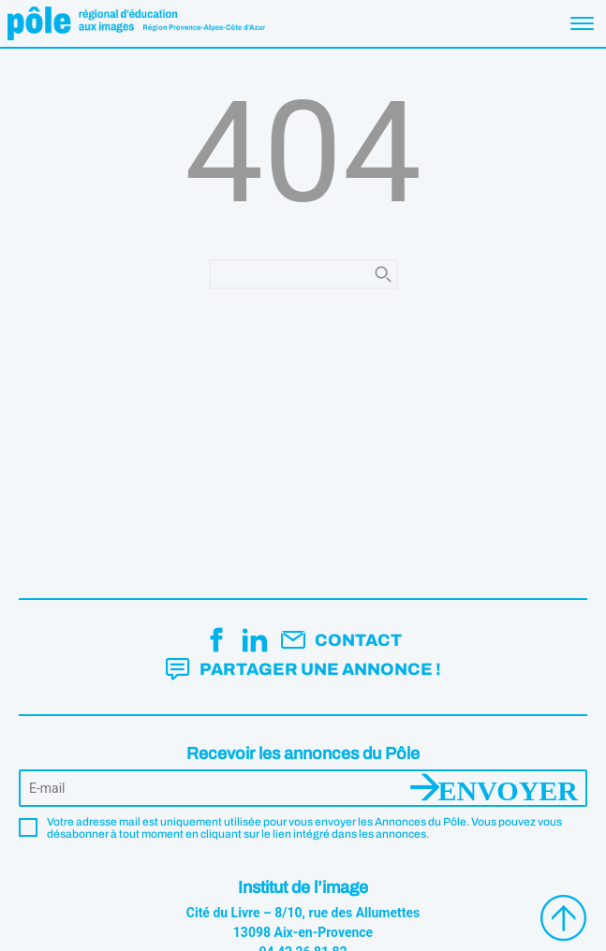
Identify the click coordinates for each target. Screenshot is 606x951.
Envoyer (508, 788)
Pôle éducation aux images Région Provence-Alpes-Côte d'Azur (136, 23)
